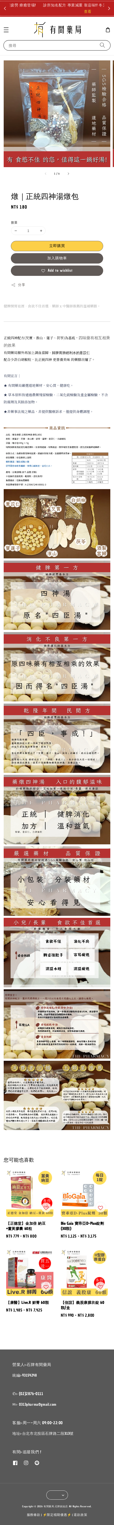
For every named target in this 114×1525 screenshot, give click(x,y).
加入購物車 (57, 258)
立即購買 (57, 245)
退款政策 (80, 1515)
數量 (14, 222)
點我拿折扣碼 (89, 8)
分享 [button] (18, 285)
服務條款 (33, 1515)
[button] (6, 29)
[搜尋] (102, 45)
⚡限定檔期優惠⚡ (57, 1515)
